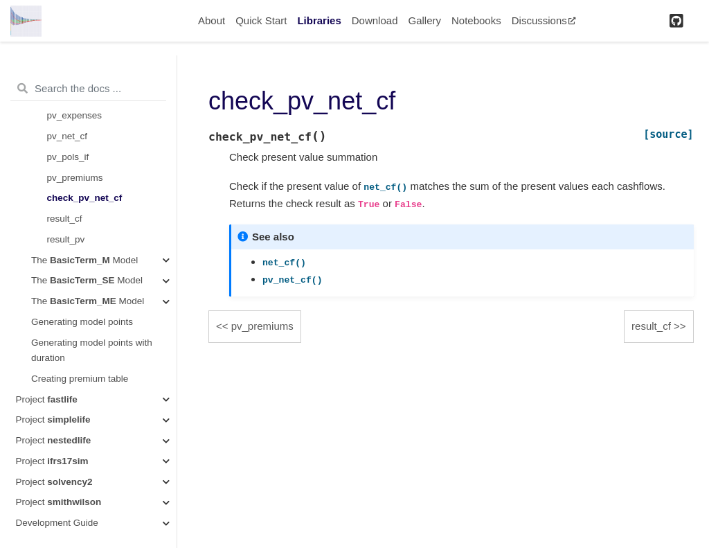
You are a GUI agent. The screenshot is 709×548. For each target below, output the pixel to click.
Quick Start (261, 20)
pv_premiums (75, 178)
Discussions (544, 20)
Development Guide (57, 523)
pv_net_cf (67, 136)
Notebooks (476, 20)
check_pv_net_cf (85, 198)
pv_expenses (74, 115)
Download (375, 20)
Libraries (319, 20)
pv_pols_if (68, 157)
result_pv (66, 239)
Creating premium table (79, 378)
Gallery (424, 20)
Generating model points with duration (91, 350)
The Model (84, 260)
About (211, 20)
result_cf (64, 218)
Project (47, 399)
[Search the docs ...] (88, 88)
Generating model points (82, 322)
